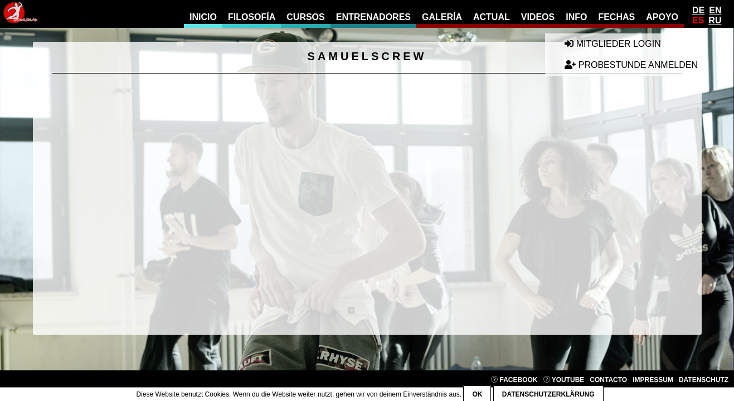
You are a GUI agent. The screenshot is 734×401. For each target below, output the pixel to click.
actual (491, 17)
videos (538, 17)
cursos (305, 17)
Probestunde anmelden (631, 65)
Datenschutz (703, 380)
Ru (714, 20)
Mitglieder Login (612, 43)
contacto (608, 380)
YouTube (564, 380)
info (576, 17)
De (698, 10)
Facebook (514, 380)
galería (442, 17)
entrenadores (373, 17)
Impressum (653, 380)
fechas (616, 17)
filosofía (251, 17)
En (715, 10)
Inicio (203, 17)
